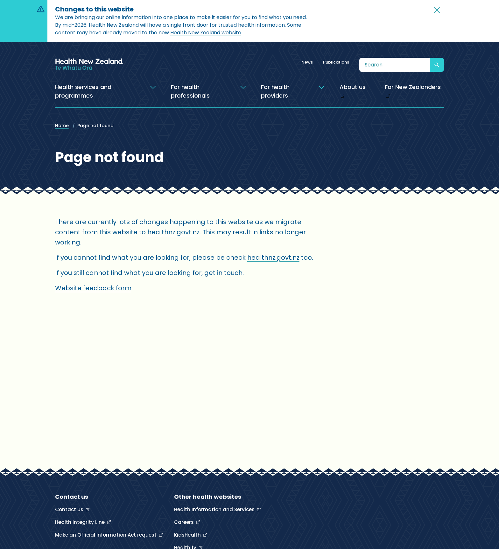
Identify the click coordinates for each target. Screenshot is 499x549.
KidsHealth (188, 535)
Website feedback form (93, 288)
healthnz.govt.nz (173, 232)
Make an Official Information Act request (106, 535)
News (307, 62)
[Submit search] (437, 65)
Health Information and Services (215, 509)
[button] (437, 10)
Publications (336, 62)
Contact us (70, 509)
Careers (184, 522)
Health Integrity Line (80, 522)
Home (62, 125)
